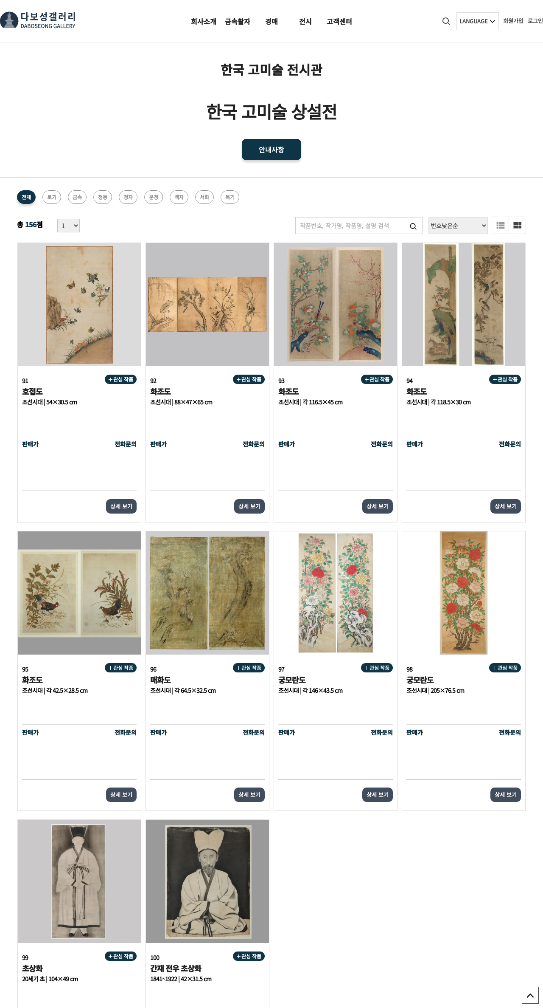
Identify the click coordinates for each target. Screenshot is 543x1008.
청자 (128, 196)
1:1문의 (517, 885)
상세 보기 (95, 481)
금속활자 (237, 21)
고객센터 (339, 21)
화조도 (134, 365)
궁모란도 (137, 628)
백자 (179, 196)
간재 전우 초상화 (457, 628)
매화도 (32, 628)
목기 (230, 196)
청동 (102, 196)
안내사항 (271, 149)
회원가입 (513, 21)
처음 (185, 791)
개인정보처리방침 (406, 885)
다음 (343, 791)
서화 (204, 196)
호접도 (32, 365)
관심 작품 (94, 353)
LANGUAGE (473, 21)
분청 (153, 196)
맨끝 (358, 791)
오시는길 (491, 885)
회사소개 (203, 21)
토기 (51, 196)
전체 (26, 196)
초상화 (340, 628)
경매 (271, 21)
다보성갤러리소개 (454, 885)
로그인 (535, 21)
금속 (77, 196)
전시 (305, 21)
